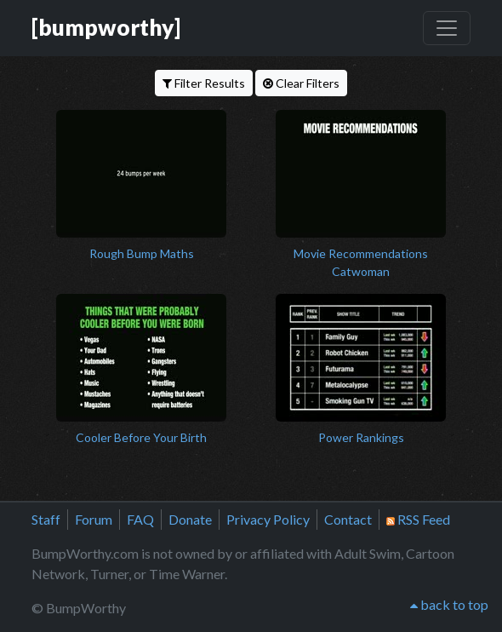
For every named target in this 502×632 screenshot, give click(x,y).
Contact (348, 519)
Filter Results (204, 83)
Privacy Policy (268, 519)
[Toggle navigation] (447, 28)
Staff (45, 519)
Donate (190, 519)
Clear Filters (301, 83)
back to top (449, 604)
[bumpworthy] (105, 27)
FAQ (140, 519)
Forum (93, 519)
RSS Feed (418, 519)
